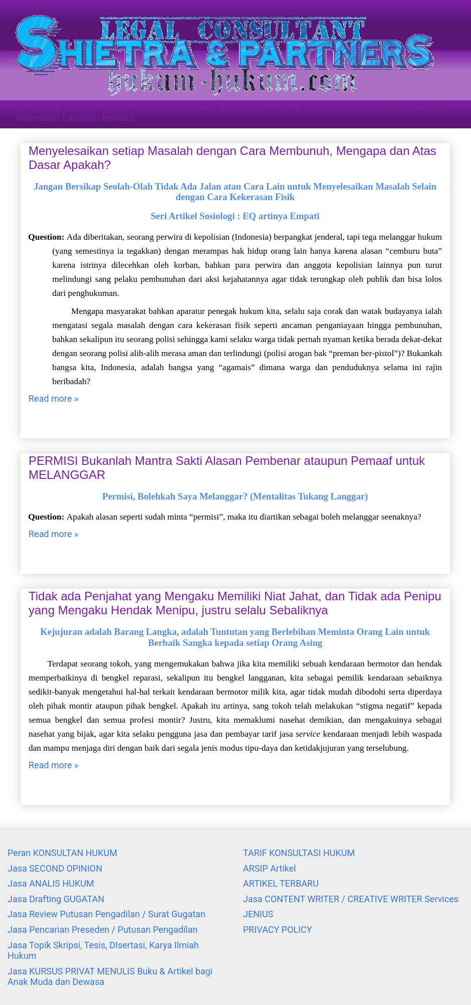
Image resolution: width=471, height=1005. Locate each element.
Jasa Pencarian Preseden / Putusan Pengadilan (102, 929)
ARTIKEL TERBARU (281, 883)
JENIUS (258, 914)
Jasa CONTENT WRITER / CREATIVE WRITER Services (350, 899)
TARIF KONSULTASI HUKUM (299, 853)
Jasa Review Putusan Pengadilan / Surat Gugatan (106, 914)
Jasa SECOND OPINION (55, 868)
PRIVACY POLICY (277, 929)
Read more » (53, 398)
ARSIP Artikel (269, 868)
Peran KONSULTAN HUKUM (62, 853)
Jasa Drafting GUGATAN (56, 899)
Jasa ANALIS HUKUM (51, 883)
